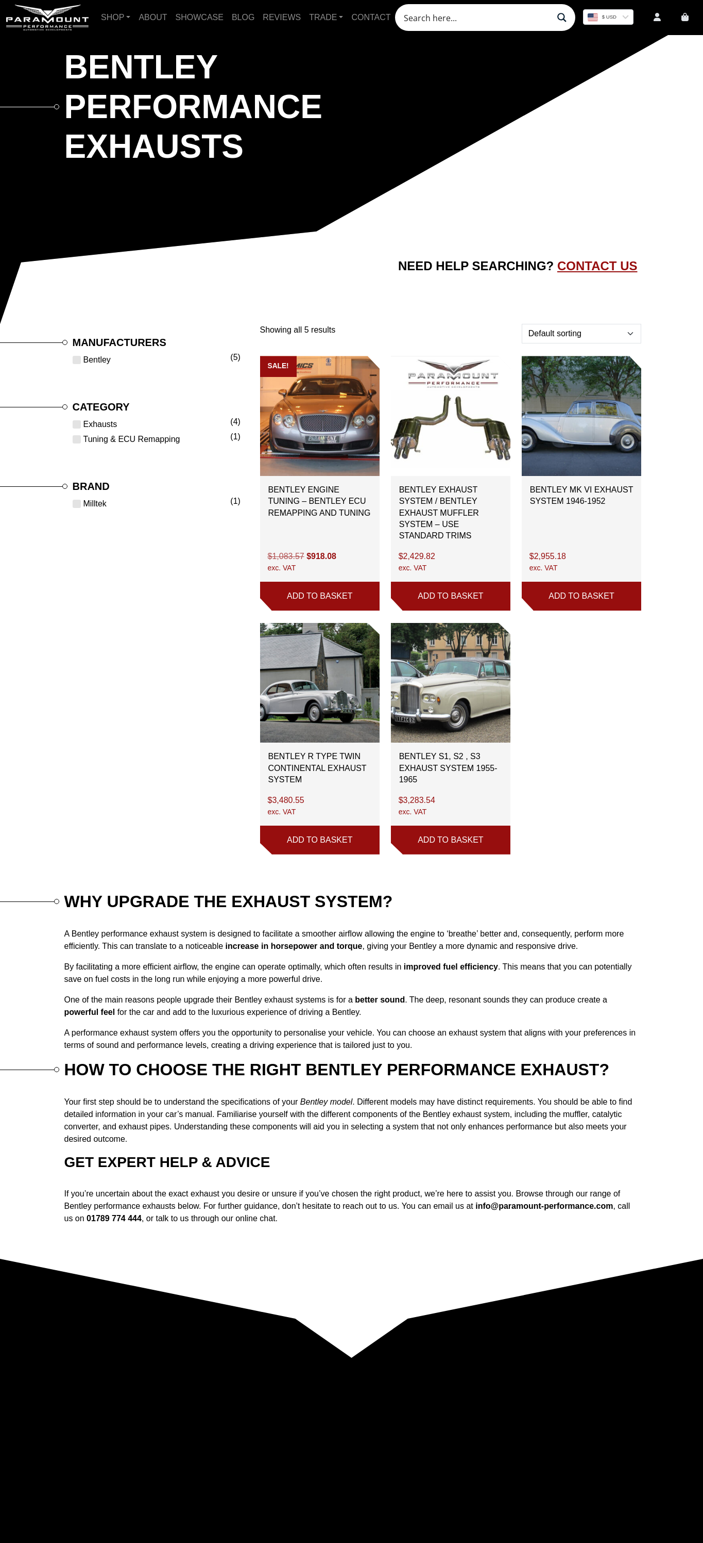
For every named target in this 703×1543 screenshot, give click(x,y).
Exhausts (100, 424)
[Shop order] (582, 333)
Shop (112, 17)
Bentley (97, 359)
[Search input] (475, 17)
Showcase (200, 17)
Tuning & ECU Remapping (131, 439)
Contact (370, 17)
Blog (243, 17)
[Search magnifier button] (562, 17)
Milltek (95, 503)
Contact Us (597, 266)
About (153, 17)
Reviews (282, 17)
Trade (323, 17)
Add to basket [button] (319, 596)
